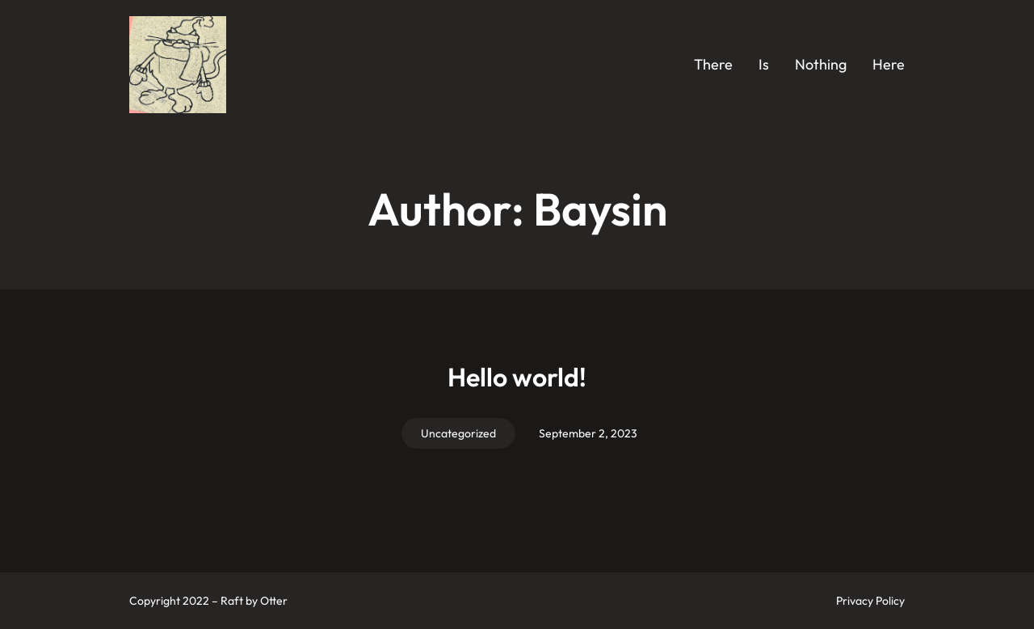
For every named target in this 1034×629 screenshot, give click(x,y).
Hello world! (517, 377)
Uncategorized (458, 433)
